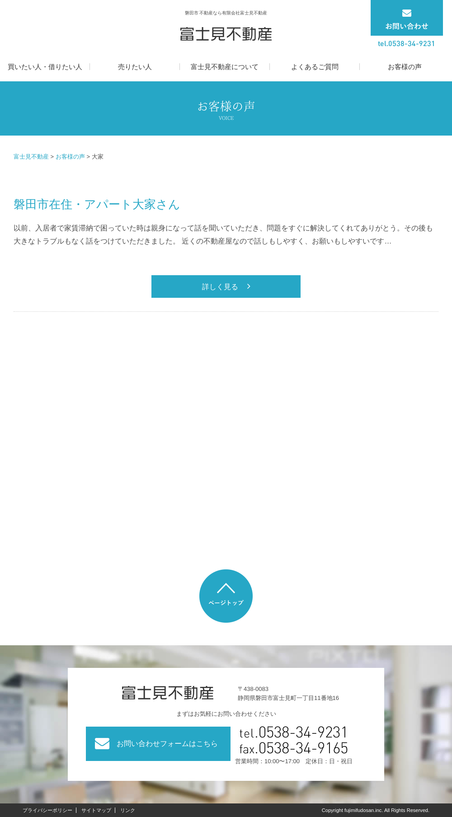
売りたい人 (135, 66)
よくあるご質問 (315, 66)
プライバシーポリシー (47, 810)
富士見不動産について (225, 66)
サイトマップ (96, 810)
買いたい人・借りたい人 (45, 66)
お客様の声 (405, 66)
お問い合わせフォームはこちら (167, 743)
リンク (127, 810)
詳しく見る (220, 287)
